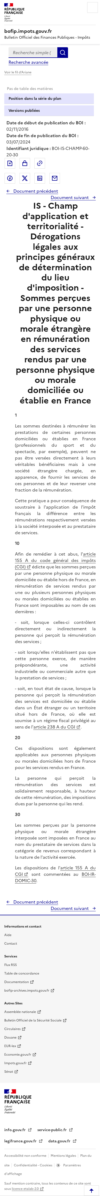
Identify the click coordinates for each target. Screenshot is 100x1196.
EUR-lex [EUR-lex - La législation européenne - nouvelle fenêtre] (10, 1046)
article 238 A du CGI (54, 727)
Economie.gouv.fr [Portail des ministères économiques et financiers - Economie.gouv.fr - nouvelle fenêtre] (17, 1054)
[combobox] (33, 52)
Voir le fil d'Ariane (17, 72)
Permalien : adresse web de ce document (39, 163)
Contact (10, 943)
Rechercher (62, 52)
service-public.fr (52, 1130)
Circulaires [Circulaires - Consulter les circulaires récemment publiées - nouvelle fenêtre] (12, 1029)
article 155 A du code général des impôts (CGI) (55, 560)
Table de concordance (21, 973)
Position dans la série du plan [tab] (35, 98)
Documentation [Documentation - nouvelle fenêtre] (16, 982)
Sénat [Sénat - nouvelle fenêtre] (8, 1071)
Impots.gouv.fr (15, 1063)
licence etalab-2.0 (25, 1188)
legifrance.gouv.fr (21, 1141)
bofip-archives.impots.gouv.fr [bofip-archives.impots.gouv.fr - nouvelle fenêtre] (26, 990)
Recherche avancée (28, 62)
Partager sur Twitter (24, 178)
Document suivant (70, 197)
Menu (92, 7)
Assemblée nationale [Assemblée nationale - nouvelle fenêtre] (20, 1011)
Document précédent (35, 191)
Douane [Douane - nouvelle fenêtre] (10, 1037)
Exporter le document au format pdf (10, 163)
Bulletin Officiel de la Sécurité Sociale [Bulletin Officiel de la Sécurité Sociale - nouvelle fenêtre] (33, 1020)
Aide (7, 935)
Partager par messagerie (54, 178)
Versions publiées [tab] (24, 110)
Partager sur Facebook (10, 178)
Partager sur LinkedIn (39, 178)
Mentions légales (64, 1155)
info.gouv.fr (15, 1130)
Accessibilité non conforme (25, 1155)
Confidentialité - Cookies (33, 1165)
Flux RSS (10, 965)
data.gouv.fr (59, 1141)
